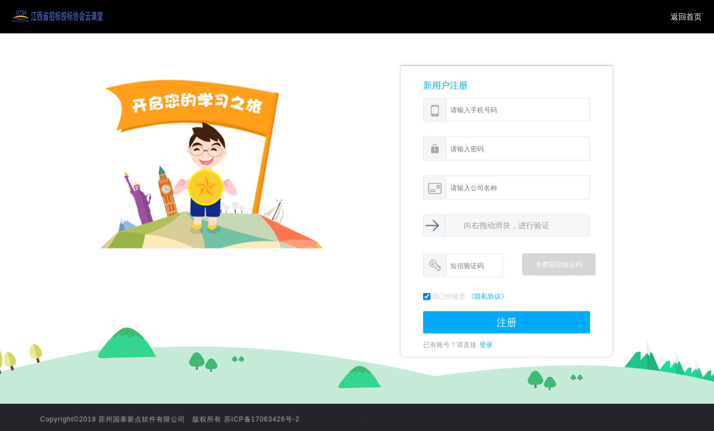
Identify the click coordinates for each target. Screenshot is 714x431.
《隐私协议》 (488, 296)
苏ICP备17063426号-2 (262, 419)
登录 (486, 345)
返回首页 (686, 16)
